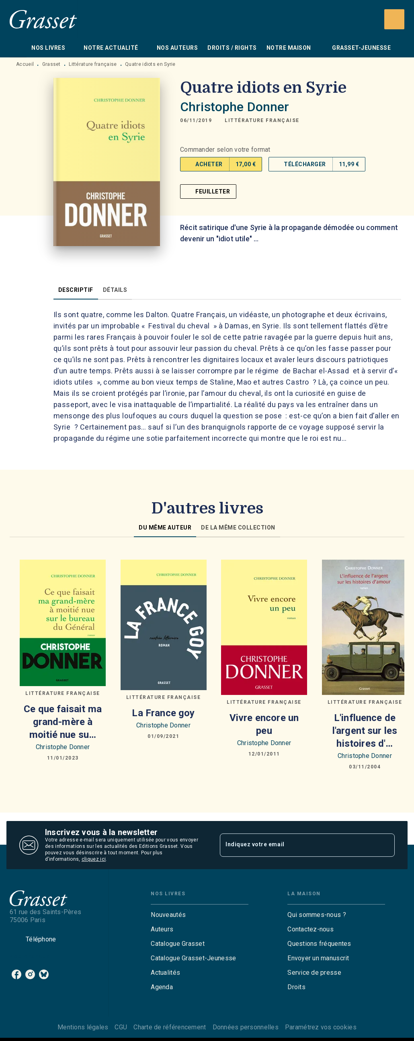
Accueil (25, 64)
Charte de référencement (169, 1027)
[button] (262, 120)
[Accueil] (43, 19)
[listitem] (16, 974)
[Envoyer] (385, 845)
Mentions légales (82, 1027)
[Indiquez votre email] (297, 845)
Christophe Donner (234, 106)
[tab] (18, 47)
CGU (121, 1027)
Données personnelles (246, 1027)
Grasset (51, 64)
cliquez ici (94, 859)
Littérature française (93, 64)
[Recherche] (394, 19)
